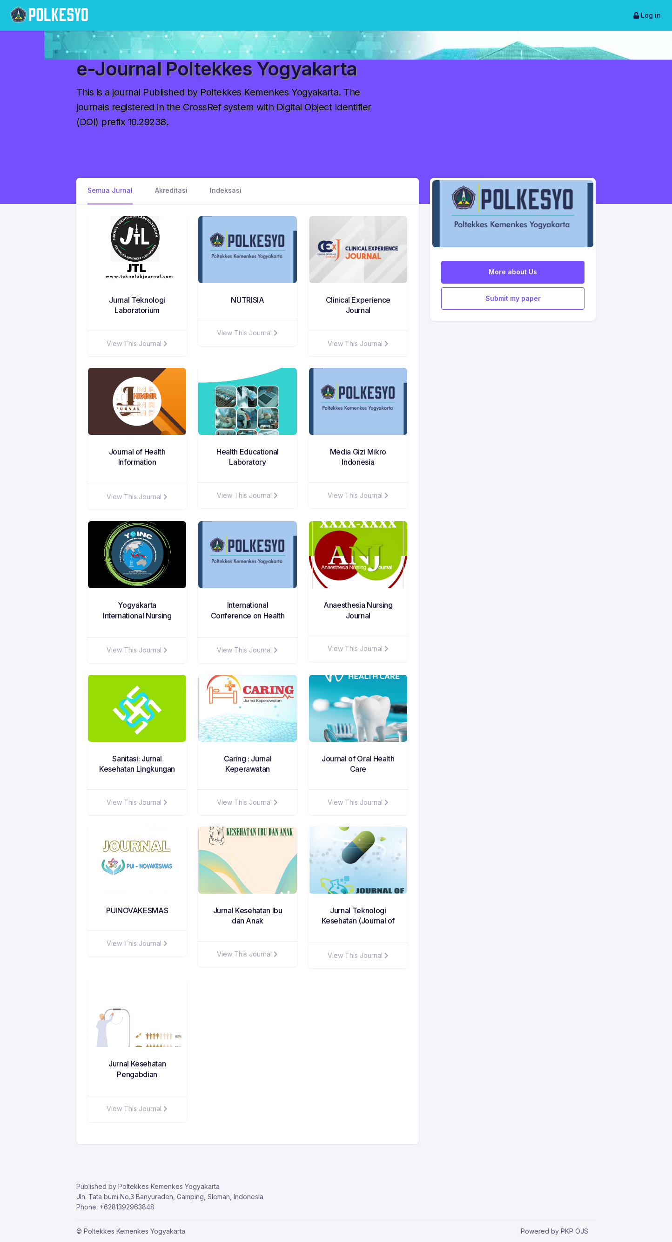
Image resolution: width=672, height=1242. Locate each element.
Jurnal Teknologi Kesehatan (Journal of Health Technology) (358, 921)
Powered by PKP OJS (554, 1231)
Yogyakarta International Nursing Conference (137, 615)
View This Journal (137, 343)
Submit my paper (513, 298)
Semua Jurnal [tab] (110, 190)
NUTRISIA (247, 300)
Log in (647, 15)
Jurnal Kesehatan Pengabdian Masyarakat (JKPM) (137, 1074)
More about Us (513, 272)
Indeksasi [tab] (226, 190)
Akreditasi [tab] (171, 190)
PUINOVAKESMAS (137, 910)
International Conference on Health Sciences (248, 615)
